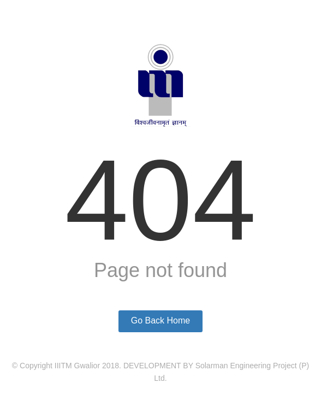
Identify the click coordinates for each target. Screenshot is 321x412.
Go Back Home (160, 320)
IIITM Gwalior (77, 365)
